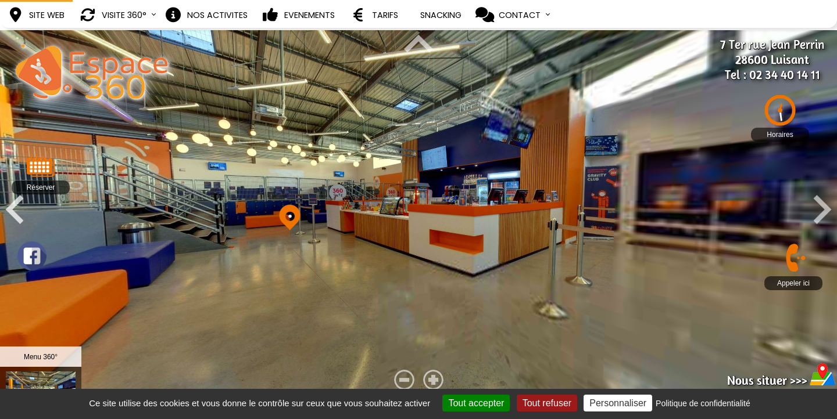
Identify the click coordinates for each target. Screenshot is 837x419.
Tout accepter (527, 403)
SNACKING (441, 15)
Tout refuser (597, 403)
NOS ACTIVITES (206, 15)
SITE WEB (35, 15)
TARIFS (373, 15)
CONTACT (508, 15)
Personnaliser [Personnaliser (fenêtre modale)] (669, 403)
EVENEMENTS (298, 15)
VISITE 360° (112, 15)
